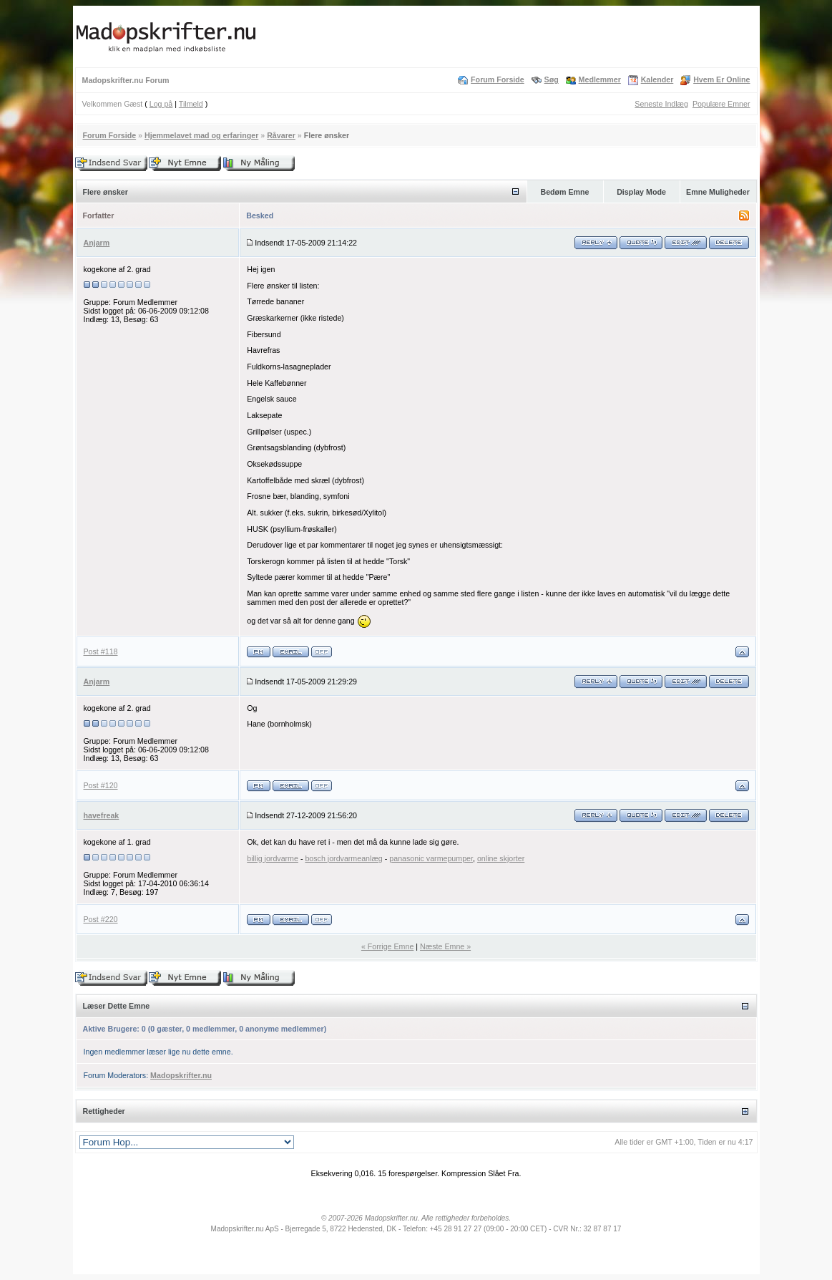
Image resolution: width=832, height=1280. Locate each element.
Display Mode (641, 192)
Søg (551, 79)
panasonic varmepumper (431, 858)
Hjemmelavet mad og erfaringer (201, 135)
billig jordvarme (272, 858)
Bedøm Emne (564, 192)
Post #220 (101, 919)
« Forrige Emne (387, 946)
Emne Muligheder (718, 192)
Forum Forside (497, 79)
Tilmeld (191, 104)
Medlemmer (600, 79)
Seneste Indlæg (661, 104)
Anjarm (97, 242)
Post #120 (101, 785)
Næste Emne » (445, 946)
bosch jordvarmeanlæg (343, 858)
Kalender (657, 79)
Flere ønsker (326, 135)
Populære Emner (721, 104)
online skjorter (500, 858)
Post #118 (101, 651)
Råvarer (281, 135)
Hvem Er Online (721, 79)
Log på (161, 104)
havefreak (101, 815)
